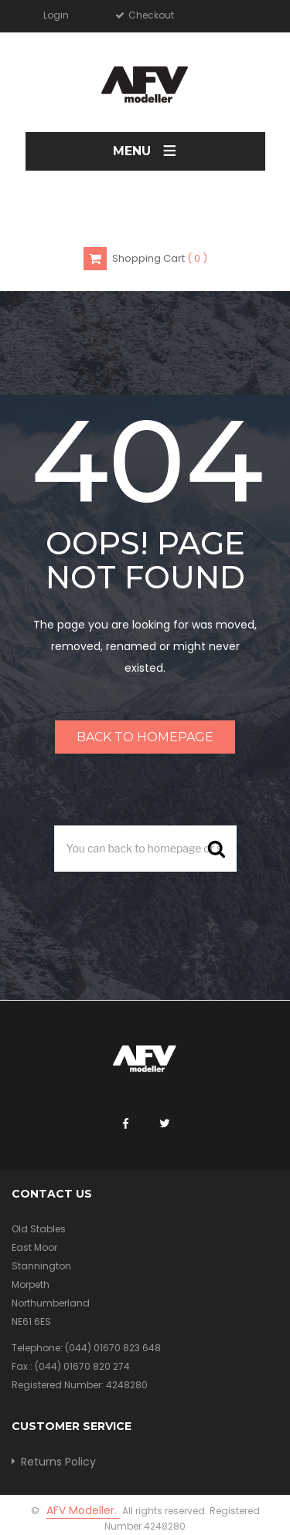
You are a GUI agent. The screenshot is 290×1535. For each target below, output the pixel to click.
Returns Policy (58, 1461)
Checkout (150, 15)
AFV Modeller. (83, 1510)
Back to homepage (145, 737)
